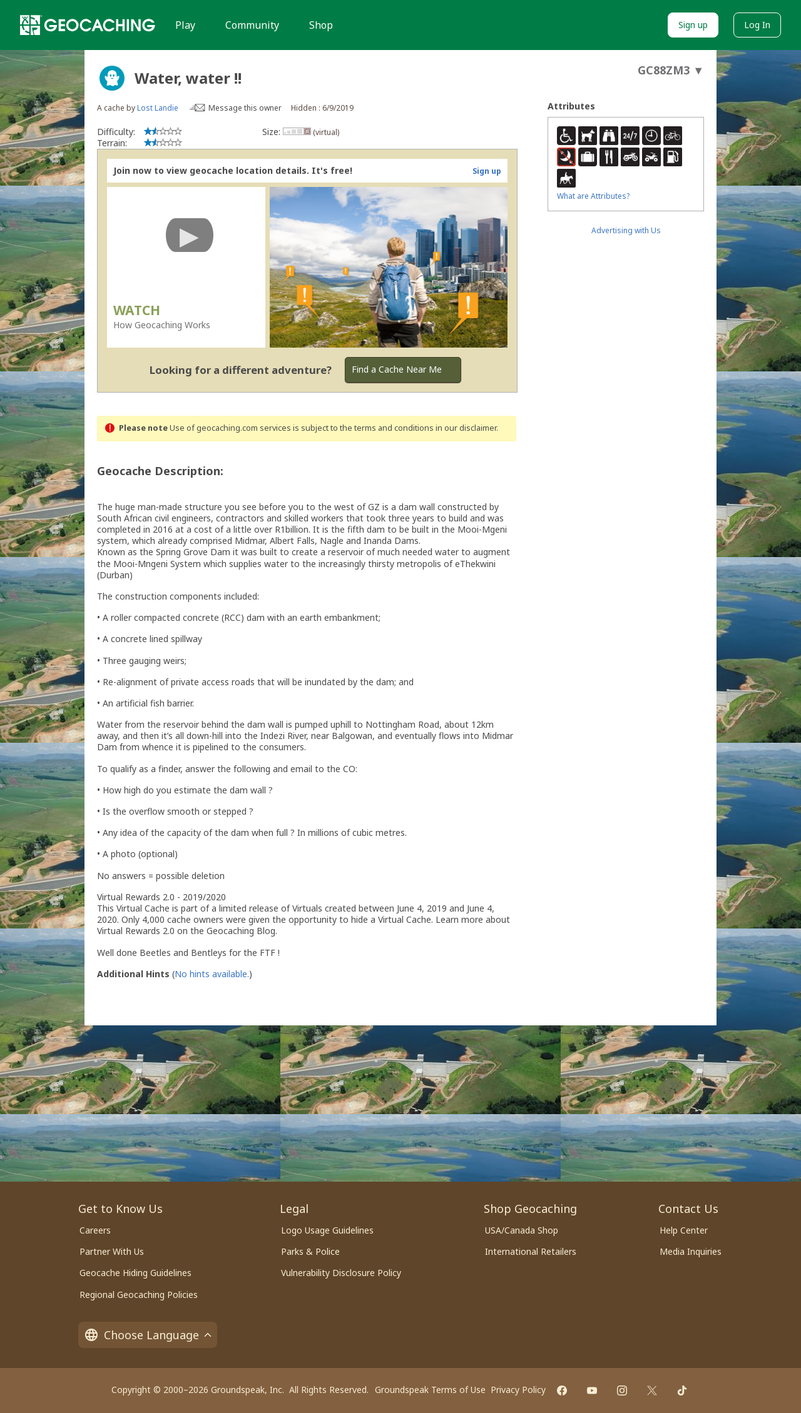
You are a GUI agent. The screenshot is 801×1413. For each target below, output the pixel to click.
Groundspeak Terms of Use (430, 1389)
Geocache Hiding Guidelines (135, 1273)
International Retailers (530, 1251)
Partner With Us (111, 1251)
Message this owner (245, 108)
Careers (95, 1230)
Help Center (684, 1230)
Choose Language (148, 1334)
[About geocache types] (112, 78)
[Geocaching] (87, 25)
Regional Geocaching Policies (138, 1294)
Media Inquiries (691, 1251)
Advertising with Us (626, 230)
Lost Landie (157, 108)
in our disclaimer (466, 428)
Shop (321, 25)
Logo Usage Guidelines (327, 1230)
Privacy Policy (518, 1389)
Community (252, 25)
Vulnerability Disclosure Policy (341, 1273)
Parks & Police (310, 1251)
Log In (757, 25)
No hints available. (212, 974)
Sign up (693, 25)
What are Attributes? (593, 196)
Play (185, 25)
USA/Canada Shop (521, 1230)
